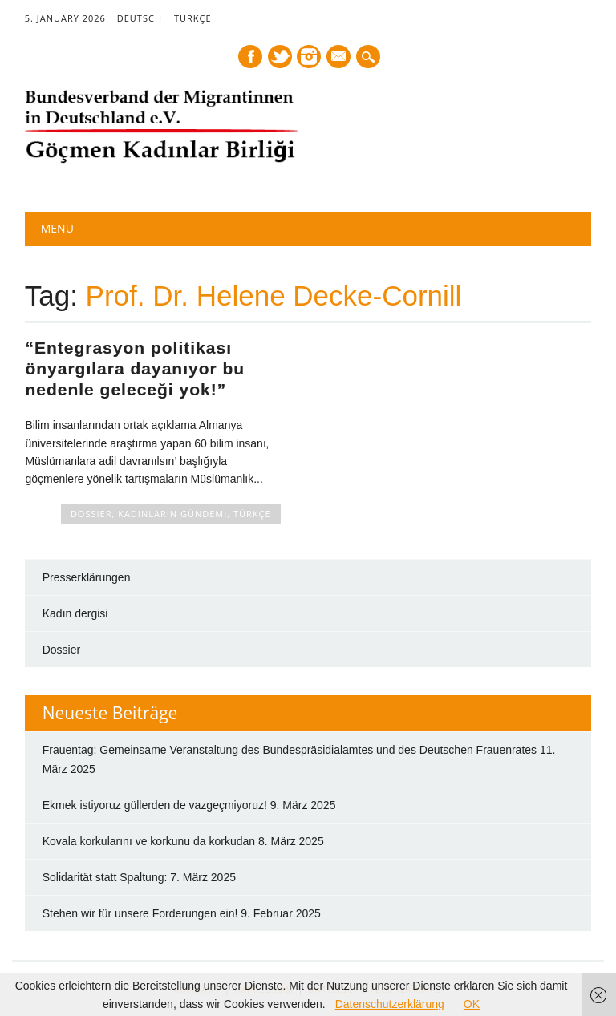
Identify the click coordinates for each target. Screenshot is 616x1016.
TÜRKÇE (193, 18)
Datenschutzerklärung (389, 1004)
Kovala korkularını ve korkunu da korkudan (149, 841)
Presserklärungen (87, 577)
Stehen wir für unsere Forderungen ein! (140, 913)
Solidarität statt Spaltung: (105, 877)
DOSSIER (91, 514)
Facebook (250, 56)
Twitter (280, 56)
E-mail (340, 57)
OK (472, 1004)
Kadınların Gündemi (172, 514)
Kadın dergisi (75, 613)
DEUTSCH (139, 18)
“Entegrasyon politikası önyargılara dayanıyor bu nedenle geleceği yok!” (135, 368)
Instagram (309, 56)
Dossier (61, 649)
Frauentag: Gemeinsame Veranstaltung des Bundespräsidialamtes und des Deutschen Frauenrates (290, 749)
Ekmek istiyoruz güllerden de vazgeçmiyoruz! (155, 805)
